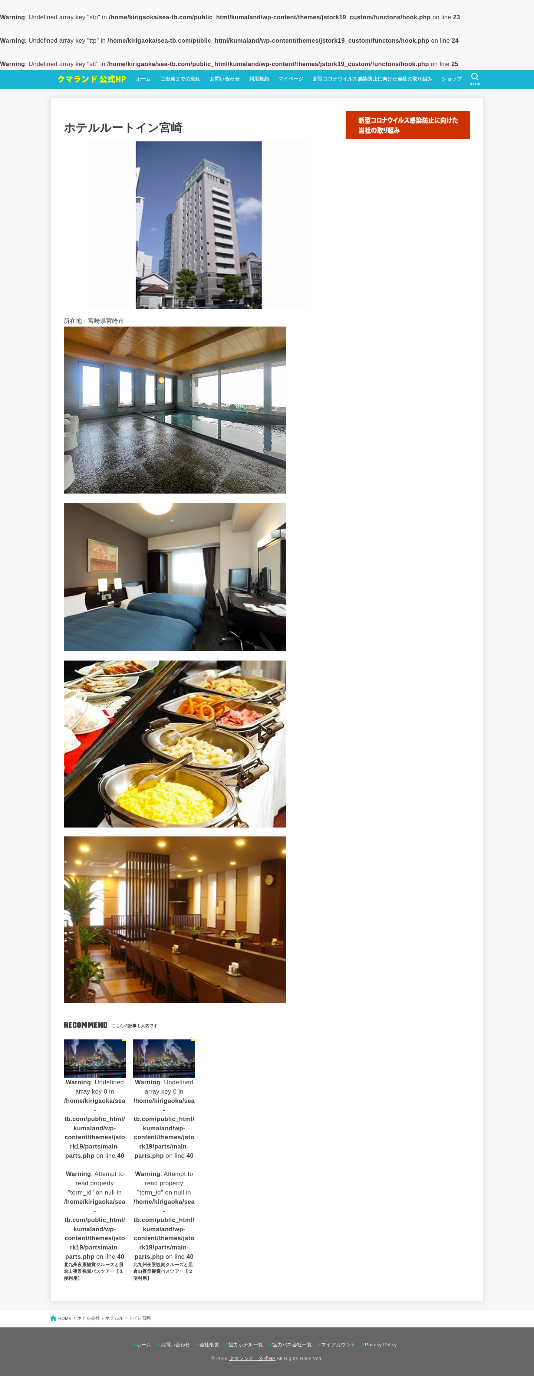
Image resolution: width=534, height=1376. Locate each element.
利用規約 (257, 79)
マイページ (289, 79)
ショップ (450, 79)
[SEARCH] (474, 79)
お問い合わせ (223, 79)
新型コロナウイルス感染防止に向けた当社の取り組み (371, 79)
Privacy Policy (381, 1344)
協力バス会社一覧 (292, 1344)
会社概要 (209, 1344)
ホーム (141, 79)
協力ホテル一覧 (245, 1344)
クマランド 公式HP (252, 1358)
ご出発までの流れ (178, 79)
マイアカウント (338, 1344)
